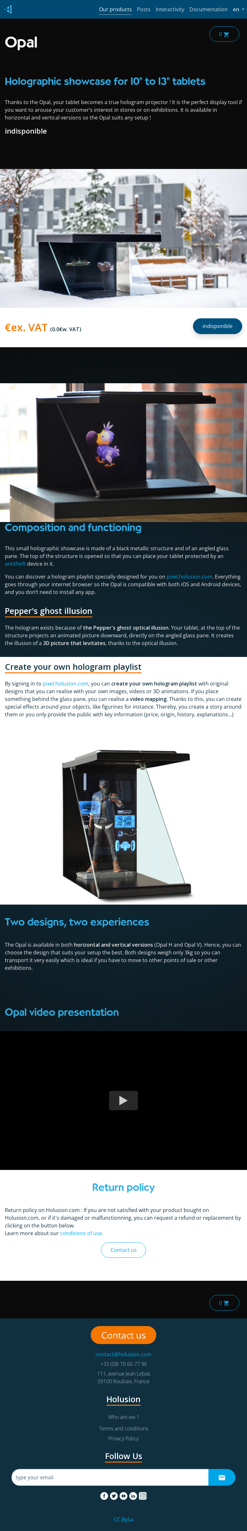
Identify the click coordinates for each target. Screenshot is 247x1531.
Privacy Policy (123, 1438)
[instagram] (143, 1494)
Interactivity (170, 9)
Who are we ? (123, 1416)
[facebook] (104, 1494)
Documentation (208, 9)
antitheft (15, 563)
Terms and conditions (123, 1428)
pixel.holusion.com (189, 576)
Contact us (124, 1249)
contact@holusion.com (123, 1354)
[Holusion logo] (6, 9)
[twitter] (114, 1494)
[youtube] (124, 1494)
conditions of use (81, 1233)
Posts (144, 9)
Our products (115, 9)
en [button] (238, 9)
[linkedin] (133, 1494)
